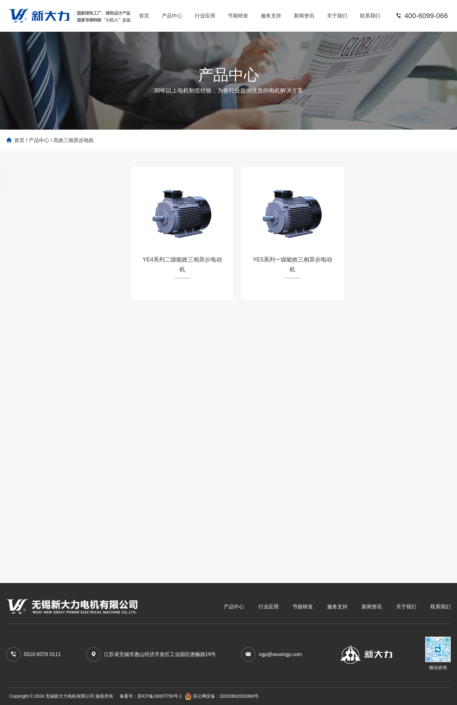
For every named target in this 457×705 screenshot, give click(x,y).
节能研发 (238, 15)
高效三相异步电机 (73, 140)
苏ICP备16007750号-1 (159, 696)
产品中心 (172, 15)
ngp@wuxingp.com (280, 654)
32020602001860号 (239, 696)
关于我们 (337, 15)
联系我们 (370, 15)
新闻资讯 (304, 15)
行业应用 (205, 15)
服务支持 (271, 15)
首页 (144, 15)
